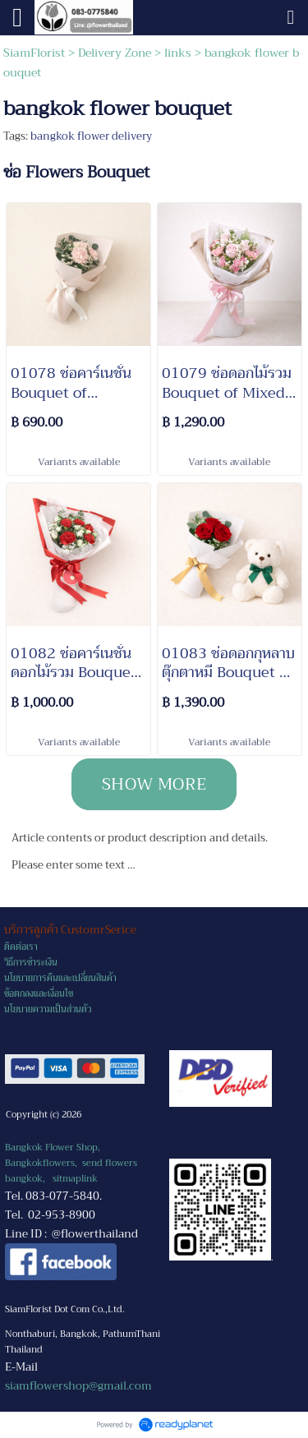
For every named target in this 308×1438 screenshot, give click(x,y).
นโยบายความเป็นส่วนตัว (47, 1009)
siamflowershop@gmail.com (78, 1385)
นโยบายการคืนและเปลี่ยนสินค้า (60, 978)
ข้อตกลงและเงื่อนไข (38, 994)
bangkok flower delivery (91, 136)
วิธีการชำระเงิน (30, 962)
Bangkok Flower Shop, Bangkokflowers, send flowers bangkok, (71, 1163)
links (177, 52)
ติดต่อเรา (21, 947)
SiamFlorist (35, 52)
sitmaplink (75, 1179)
